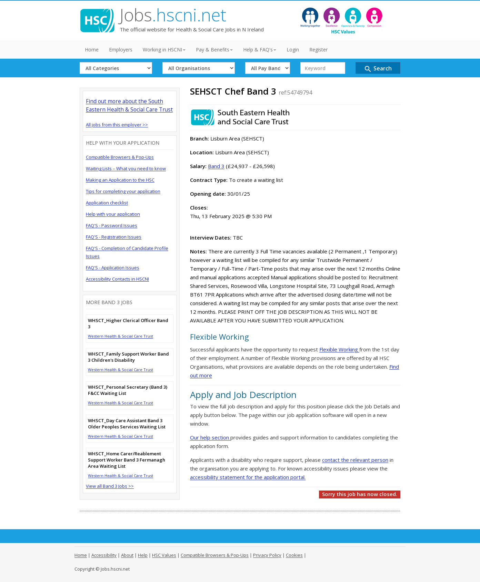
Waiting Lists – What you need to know (126, 168)
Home (92, 49)
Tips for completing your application (123, 191)
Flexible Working (339, 349)
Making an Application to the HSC (120, 180)
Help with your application (113, 214)
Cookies (294, 555)
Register (318, 49)
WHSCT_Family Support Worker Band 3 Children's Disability (128, 357)
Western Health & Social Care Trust (120, 336)
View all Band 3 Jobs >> (110, 486)
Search (378, 69)
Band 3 (216, 166)
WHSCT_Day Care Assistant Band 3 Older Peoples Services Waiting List (127, 423)
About (127, 555)
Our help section (210, 437)
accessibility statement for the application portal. (248, 477)
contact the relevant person (355, 459)
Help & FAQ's (259, 49)
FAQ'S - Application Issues (112, 267)
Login (293, 49)
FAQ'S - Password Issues (111, 225)
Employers (120, 49)
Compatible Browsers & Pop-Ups (120, 157)
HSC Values (164, 555)
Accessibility (104, 555)
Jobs (173, 15)
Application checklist (107, 203)
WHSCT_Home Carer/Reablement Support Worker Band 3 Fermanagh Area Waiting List (126, 459)
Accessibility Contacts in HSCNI (117, 279)
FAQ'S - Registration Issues (113, 237)
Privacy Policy (267, 555)
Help (143, 555)
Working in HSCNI (164, 49)
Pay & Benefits (214, 49)
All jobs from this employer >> (117, 125)
